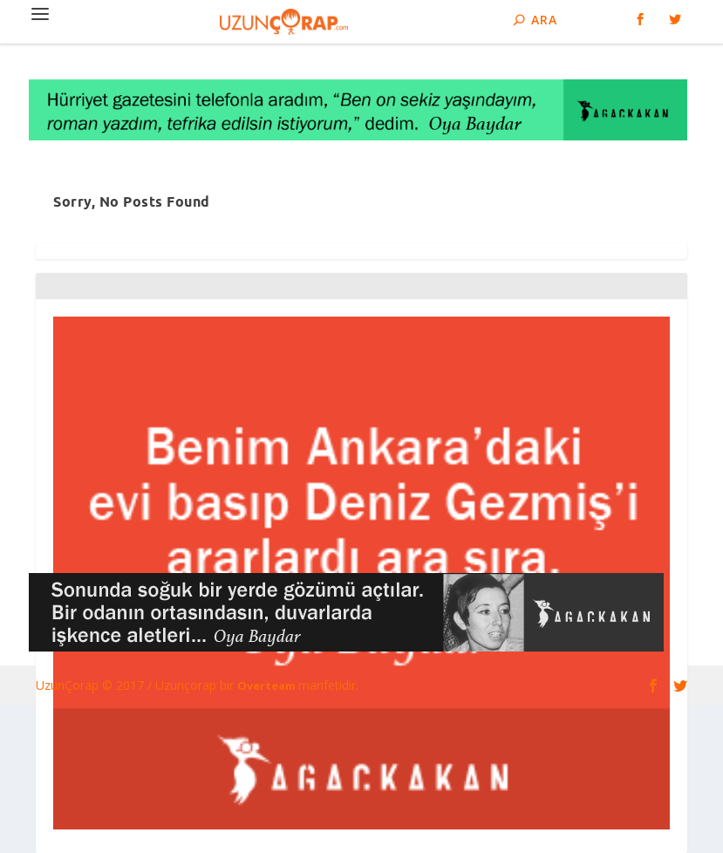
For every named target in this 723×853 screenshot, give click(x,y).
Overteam (267, 685)
